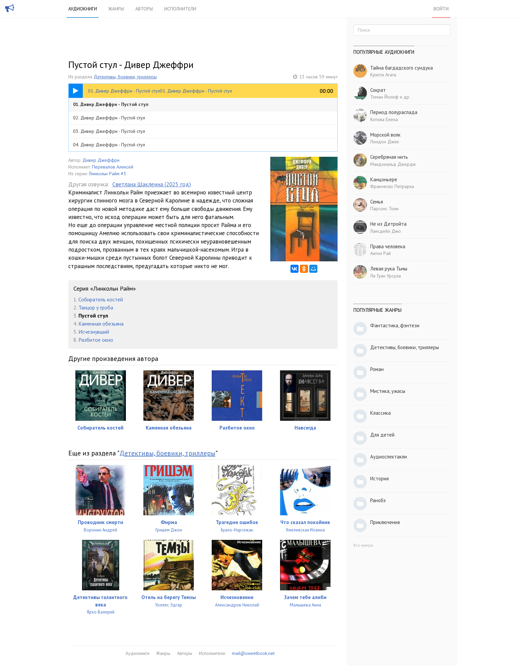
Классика (380, 413)
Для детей (382, 435)
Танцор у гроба (95, 307)
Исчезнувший (93, 331)
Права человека (387, 246)
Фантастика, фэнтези (394, 325)
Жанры (116, 9)
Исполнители (180, 9)
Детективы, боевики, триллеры (125, 77)
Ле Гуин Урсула (385, 276)
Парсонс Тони (384, 209)
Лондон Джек (384, 142)
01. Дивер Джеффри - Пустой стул (110, 104)
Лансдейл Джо (385, 231)
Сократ (378, 90)
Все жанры (363, 545)
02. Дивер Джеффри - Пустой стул (109, 118)
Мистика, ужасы (387, 391)
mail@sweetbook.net (253, 653)
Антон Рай (380, 253)
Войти (441, 9)
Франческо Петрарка (392, 186)
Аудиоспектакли (388, 456)
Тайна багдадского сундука (401, 68)
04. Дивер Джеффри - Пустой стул (109, 145)
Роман (377, 369)
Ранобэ (378, 500)
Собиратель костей (100, 299)
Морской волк (385, 135)
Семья (376, 201)
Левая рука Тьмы (388, 268)
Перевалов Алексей (112, 167)
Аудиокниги (82, 9)
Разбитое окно (95, 339)
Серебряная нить (389, 157)
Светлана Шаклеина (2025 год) (151, 184)
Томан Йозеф (384, 97)
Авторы (144, 9)
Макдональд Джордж (393, 164)
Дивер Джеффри (100, 160)
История (379, 478)
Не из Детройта (388, 224)
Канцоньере (383, 179)
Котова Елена (384, 119)
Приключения (385, 522)
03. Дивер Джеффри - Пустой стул (109, 131)
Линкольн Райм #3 (107, 174)
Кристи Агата (383, 75)
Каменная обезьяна (101, 323)
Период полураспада (393, 112)
